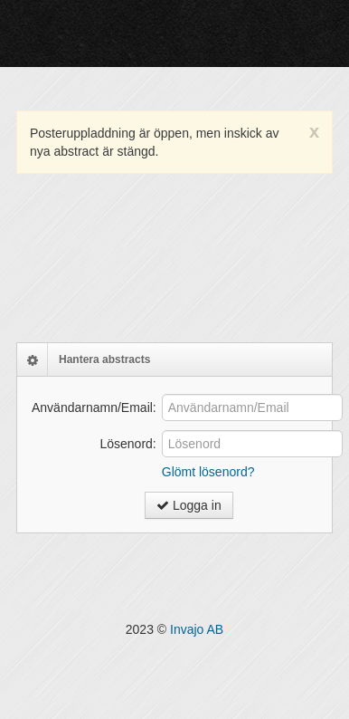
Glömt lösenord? (208, 472)
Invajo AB (196, 629)
